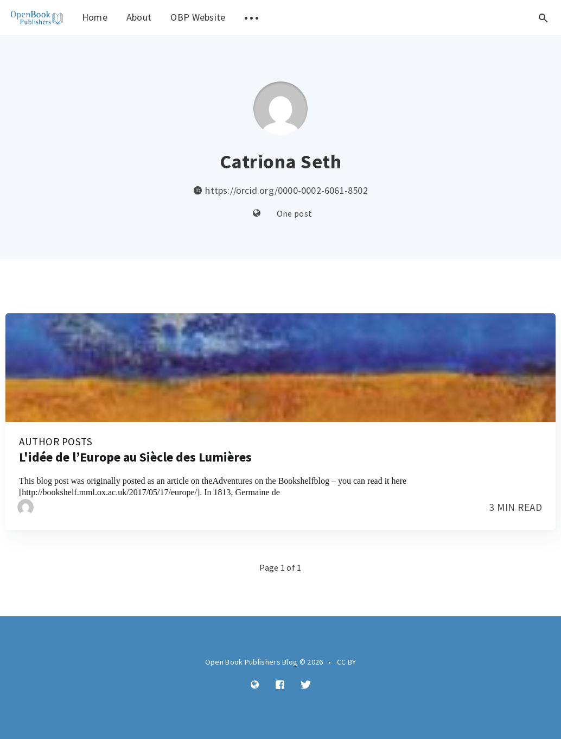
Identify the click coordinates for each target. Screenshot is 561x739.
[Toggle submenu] (252, 17)
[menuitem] (37, 17)
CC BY (346, 662)
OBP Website (197, 17)
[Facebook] (280, 685)
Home (94, 17)
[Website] (257, 214)
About (139, 17)
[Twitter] (306, 685)
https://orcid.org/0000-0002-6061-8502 (280, 190)
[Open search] (543, 17)
